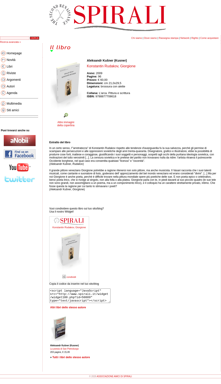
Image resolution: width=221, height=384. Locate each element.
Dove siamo (150, 38)
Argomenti (14, 79)
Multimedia (14, 103)
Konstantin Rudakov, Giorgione (69, 227)
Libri (9, 66)
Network (184, 38)
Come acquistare (209, 38)
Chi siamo (136, 38)
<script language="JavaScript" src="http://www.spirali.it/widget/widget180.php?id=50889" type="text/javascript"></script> (83, 297)
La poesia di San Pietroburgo (64, 351)
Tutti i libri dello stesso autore (71, 359)
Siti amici (13, 110)
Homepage (14, 53)
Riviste (11, 73)
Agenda (12, 93)
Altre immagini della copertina (65, 124)
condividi (69, 277)
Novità (11, 60)
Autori (11, 86)
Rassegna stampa (169, 38)
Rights (194, 38)
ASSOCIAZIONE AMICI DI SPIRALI (114, 379)
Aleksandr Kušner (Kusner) (107, 60)
